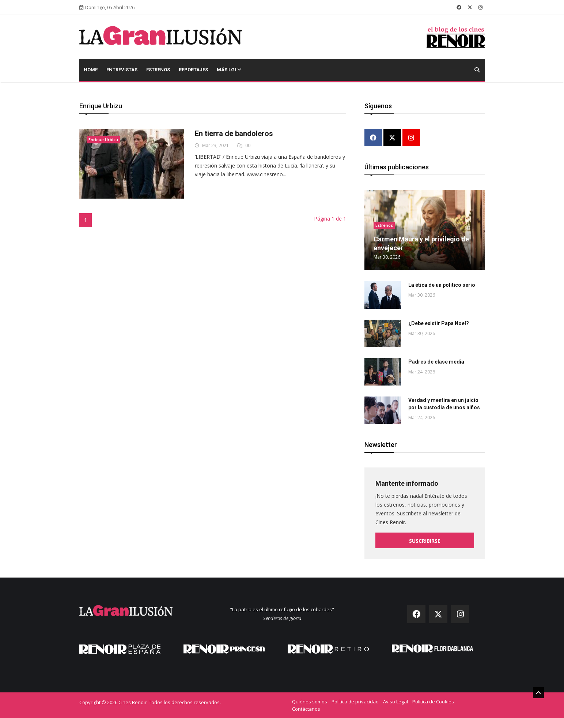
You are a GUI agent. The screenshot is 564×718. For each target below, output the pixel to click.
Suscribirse (424, 540)
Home (91, 69)
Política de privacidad (355, 701)
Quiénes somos (309, 701)
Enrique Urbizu (103, 139)
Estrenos (158, 69)
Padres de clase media (436, 362)
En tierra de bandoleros (234, 133)
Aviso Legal (395, 701)
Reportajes (193, 69)
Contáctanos (306, 709)
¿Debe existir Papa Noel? (438, 323)
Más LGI (229, 69)
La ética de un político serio (441, 285)
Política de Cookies (433, 701)
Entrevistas (121, 69)
